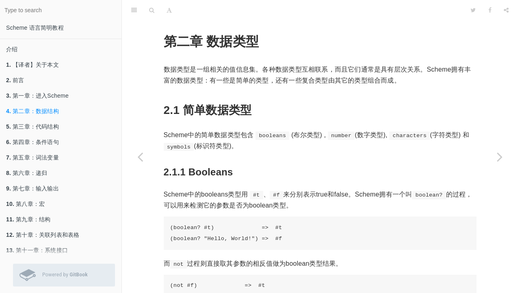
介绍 (11, 49)
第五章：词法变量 (32, 157)
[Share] (506, 10)
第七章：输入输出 (32, 188)
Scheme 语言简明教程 (35, 27)
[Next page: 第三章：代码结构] (499, 156)
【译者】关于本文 (32, 64)
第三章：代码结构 (32, 126)
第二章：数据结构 (32, 111)
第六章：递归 (26, 173)
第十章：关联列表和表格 (42, 235)
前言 (15, 80)
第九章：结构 (28, 219)
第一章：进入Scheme (37, 95)
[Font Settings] (169, 10)
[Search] (151, 10)
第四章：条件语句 (32, 142)
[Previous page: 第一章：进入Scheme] (140, 156)
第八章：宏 (25, 204)
